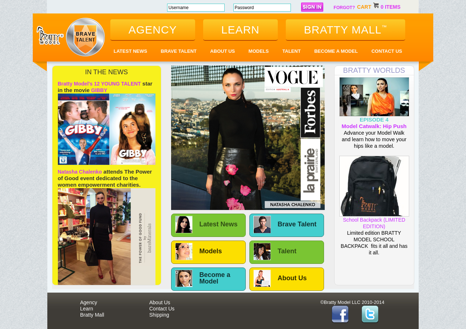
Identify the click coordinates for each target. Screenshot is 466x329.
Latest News (130, 51)
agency (153, 30)
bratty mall (345, 30)
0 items (390, 7)
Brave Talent (179, 51)
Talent (292, 51)
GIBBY (99, 90)
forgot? (344, 7)
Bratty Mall (92, 315)
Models (259, 51)
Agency (88, 302)
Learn (86, 309)
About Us (222, 51)
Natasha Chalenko (80, 172)
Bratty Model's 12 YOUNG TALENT (99, 84)
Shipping (159, 315)
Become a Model (336, 51)
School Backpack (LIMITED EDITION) (374, 220)
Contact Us (386, 51)
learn (240, 30)
